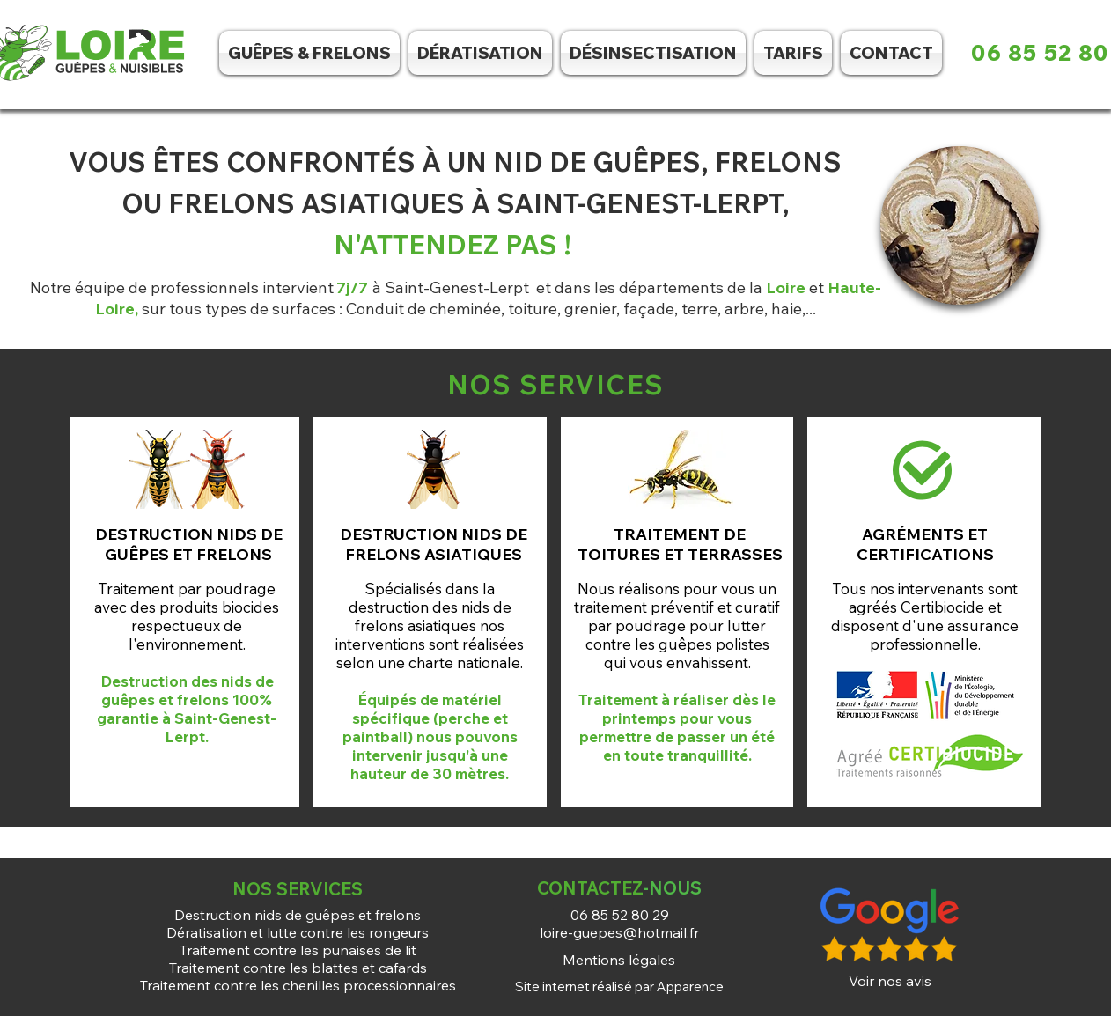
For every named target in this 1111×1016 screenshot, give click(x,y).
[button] (653, 53)
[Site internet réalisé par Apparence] (619, 986)
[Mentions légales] (618, 959)
